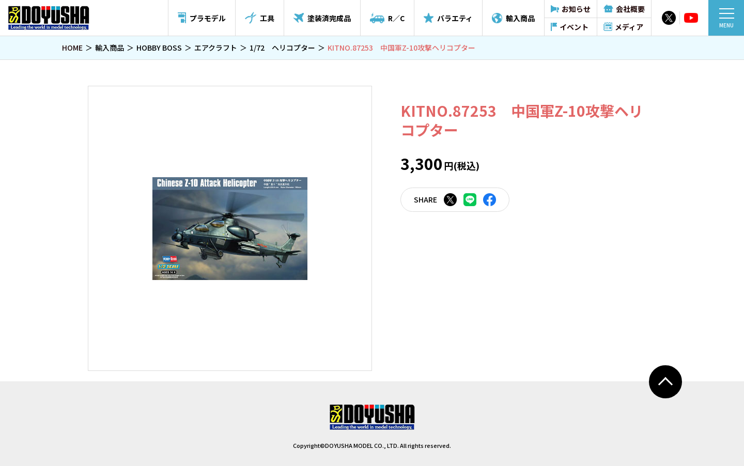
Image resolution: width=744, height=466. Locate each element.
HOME (72, 47)
